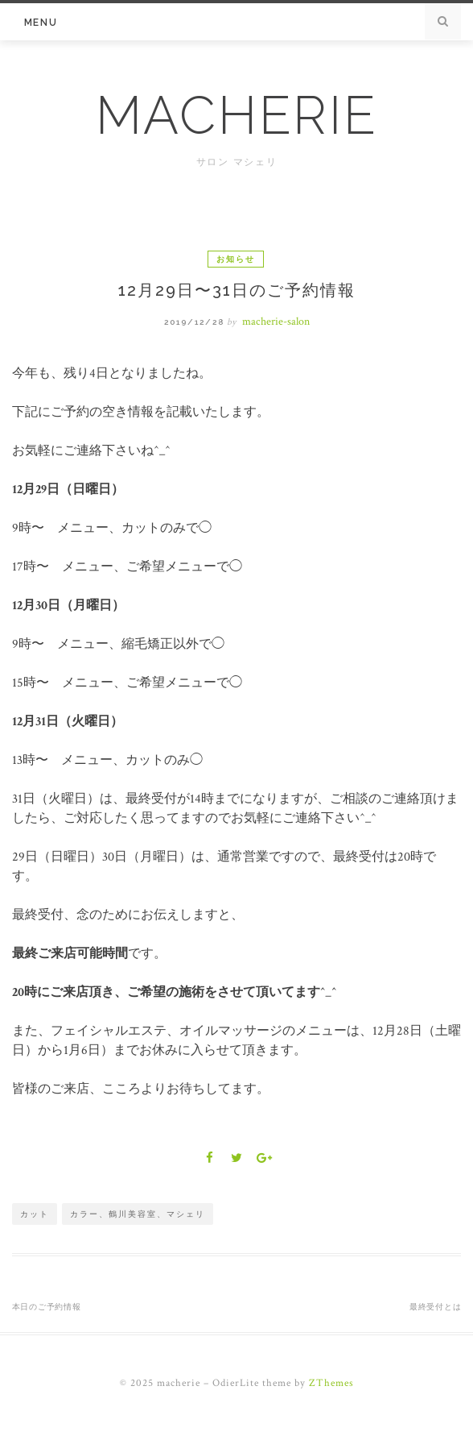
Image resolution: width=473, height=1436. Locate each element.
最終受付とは (435, 1306)
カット (34, 1214)
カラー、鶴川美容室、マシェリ (137, 1214)
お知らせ (235, 259)
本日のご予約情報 (46, 1306)
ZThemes (331, 1383)
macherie (237, 115)
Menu (41, 22)
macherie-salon (276, 321)
